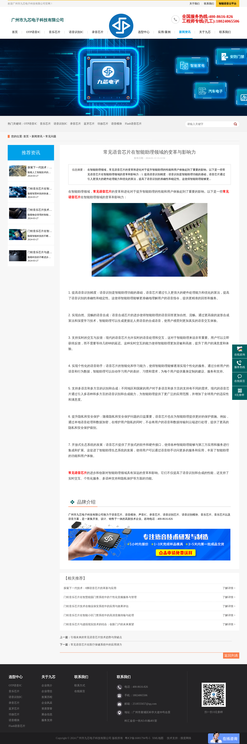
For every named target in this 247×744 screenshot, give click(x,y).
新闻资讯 (185, 32)
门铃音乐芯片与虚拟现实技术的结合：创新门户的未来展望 (99, 624)
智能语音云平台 (227, 3)
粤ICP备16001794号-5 (137, 738)
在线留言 (79, 691)
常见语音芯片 (102, 191)
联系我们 (209, 3)
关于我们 (194, 3)
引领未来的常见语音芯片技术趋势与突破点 (96, 637)
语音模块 (116, 123)
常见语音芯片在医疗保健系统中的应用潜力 (96, 644)
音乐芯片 (54, 32)
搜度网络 (185, 738)
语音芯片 (117, 514)
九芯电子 (81, 514)
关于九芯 (205, 32)
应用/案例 (164, 32)
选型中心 (144, 32)
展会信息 (46, 714)
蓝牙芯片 (89, 123)
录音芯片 (97, 32)
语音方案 (73, 518)
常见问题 (50, 136)
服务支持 (46, 720)
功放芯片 (102, 123)
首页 (15, 32)
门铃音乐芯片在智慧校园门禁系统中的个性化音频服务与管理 (100, 597)
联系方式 (79, 685)
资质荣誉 (46, 708)
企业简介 (46, 685)
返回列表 (231, 655)
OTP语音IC (33, 32)
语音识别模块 (190, 514)
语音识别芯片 (171, 514)
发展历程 (46, 697)
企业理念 (46, 691)
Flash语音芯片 (133, 123)
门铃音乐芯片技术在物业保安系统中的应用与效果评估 (96, 606)
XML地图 (157, 738)
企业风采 (46, 702)
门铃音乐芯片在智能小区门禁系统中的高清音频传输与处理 (99, 615)
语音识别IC (76, 32)
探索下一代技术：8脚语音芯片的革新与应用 (90, 588)
